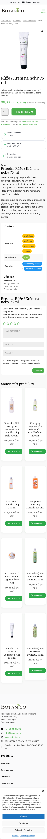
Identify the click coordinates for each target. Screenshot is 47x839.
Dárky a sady (7, 783)
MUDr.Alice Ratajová (28, 124)
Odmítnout (23, 823)
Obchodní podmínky (27, 836)
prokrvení (28, 241)
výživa (27, 251)
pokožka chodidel (33, 269)
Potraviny (5, 776)
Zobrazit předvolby (23, 830)
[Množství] (4, 112)
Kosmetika (17, 21)
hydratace (28, 236)
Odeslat (38, 370)
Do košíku (14, 451)
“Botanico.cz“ (6, 21)
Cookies (15, 836)
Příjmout (23, 816)
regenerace (29, 246)
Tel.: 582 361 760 (12, 729)
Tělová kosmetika (29, 21)
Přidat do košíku (22, 112)
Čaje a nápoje (7, 770)
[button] (43, 791)
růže (26, 257)
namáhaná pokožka (32, 264)
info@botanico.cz (12, 733)
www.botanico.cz (12, 737)
